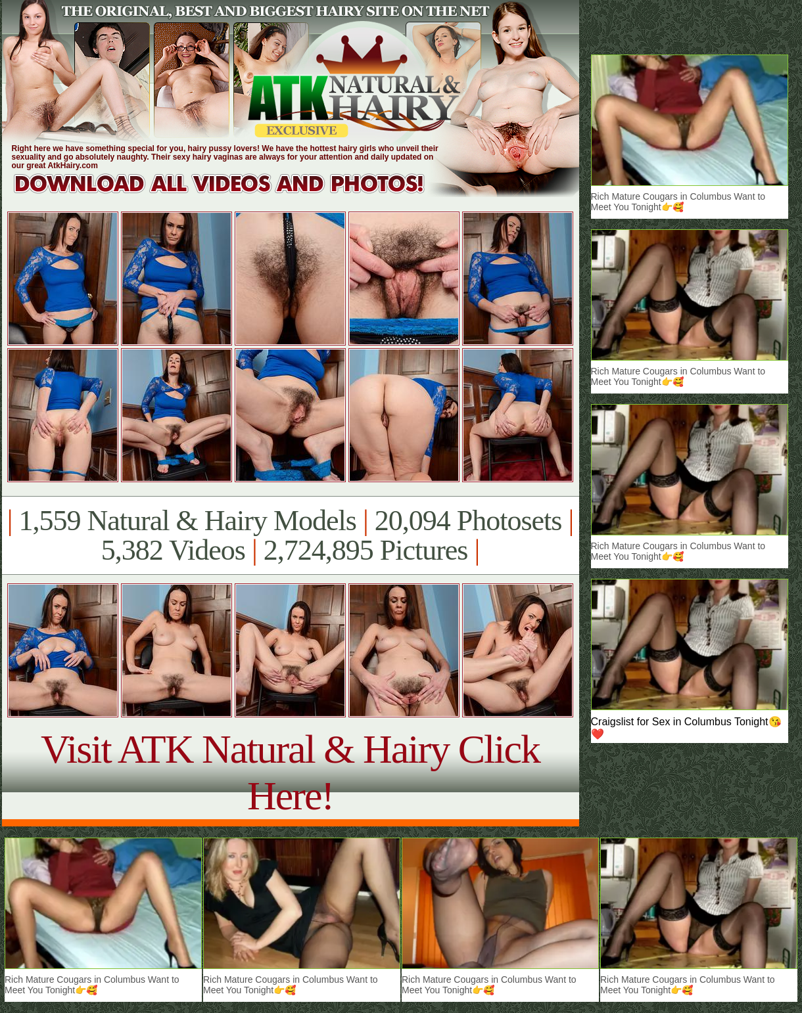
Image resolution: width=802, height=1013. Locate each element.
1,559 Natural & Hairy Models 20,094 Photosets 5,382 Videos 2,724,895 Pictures (290, 535)
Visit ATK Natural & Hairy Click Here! (290, 772)
